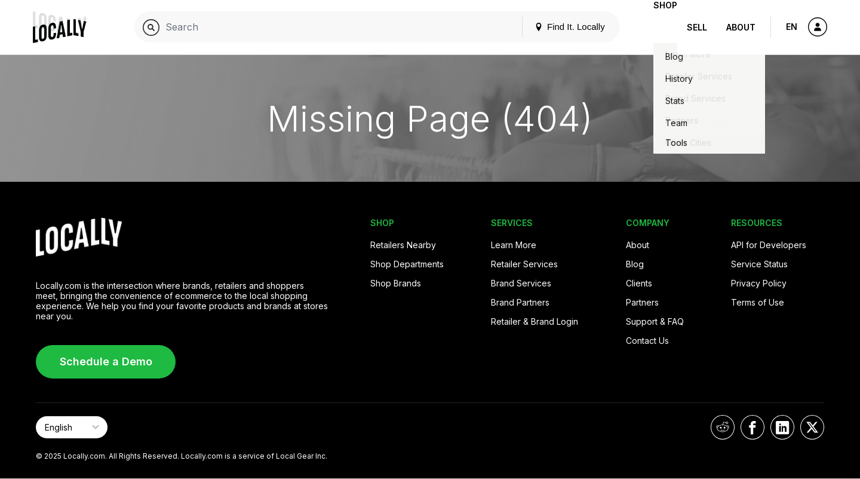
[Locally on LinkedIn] (782, 427)
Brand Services (521, 283)
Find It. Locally (550, 27)
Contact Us (647, 340)
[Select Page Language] (72, 427)
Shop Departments (407, 264)
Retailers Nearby (403, 245)
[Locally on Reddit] (723, 427)
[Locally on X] (812, 427)
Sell (697, 27)
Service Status (759, 264)
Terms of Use (757, 302)
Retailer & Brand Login (534, 321)
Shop (656, 27)
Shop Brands (395, 283)
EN (791, 27)
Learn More (513, 245)
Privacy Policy (759, 283)
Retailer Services (524, 264)
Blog (635, 264)
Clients (639, 283)
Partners (642, 302)
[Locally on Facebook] (752, 427)
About (740, 27)
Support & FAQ (655, 321)
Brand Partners (520, 302)
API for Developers (768, 245)
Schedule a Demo (106, 361)
